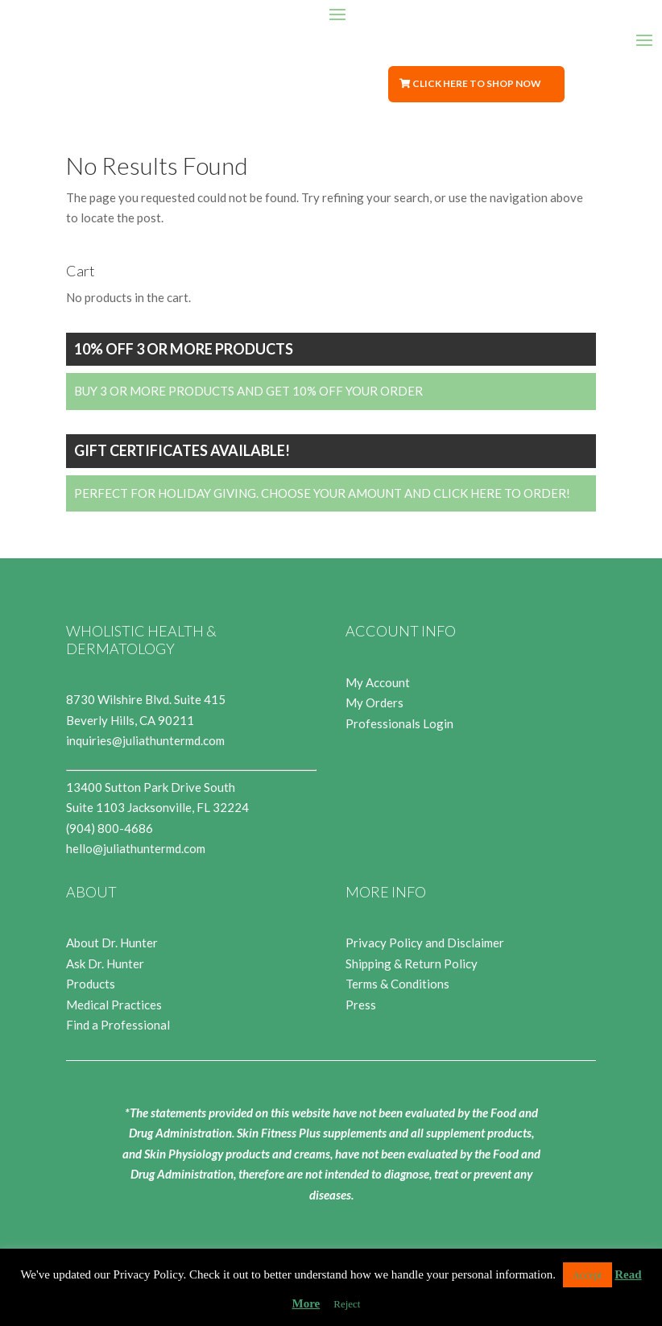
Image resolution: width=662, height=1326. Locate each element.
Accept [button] (587, 1275)
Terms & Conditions (397, 983)
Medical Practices (114, 1004)
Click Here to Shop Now (476, 83)
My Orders (374, 702)
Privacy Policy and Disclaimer (424, 942)
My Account (377, 682)
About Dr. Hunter (112, 942)
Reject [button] (346, 1304)
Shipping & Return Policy (411, 963)
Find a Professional (118, 1024)
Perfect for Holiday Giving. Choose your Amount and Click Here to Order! (322, 493)
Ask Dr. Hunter (105, 963)
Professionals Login (399, 723)
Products (90, 983)
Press (360, 1004)
